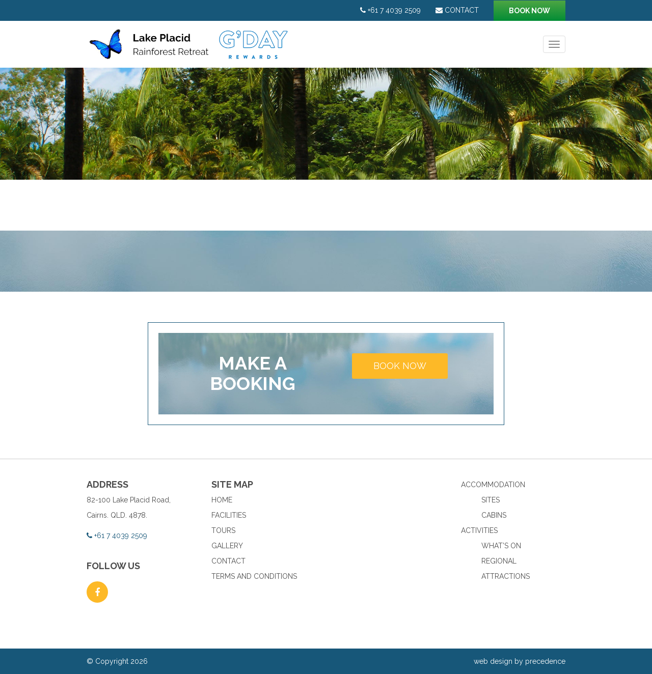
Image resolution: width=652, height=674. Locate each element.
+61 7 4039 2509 (390, 10)
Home (221, 500)
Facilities (228, 515)
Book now (529, 11)
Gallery (227, 546)
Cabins (493, 515)
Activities (479, 530)
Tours (223, 530)
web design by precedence (519, 661)
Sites (490, 500)
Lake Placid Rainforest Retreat (190, 49)
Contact (457, 10)
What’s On (501, 546)
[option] (326, 124)
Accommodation (493, 485)
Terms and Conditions (254, 576)
